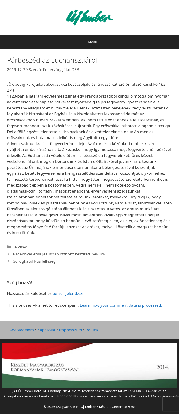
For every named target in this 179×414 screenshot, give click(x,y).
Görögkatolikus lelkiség (34, 261)
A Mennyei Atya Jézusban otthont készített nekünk (58, 254)
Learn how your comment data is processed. (121, 305)
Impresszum (70, 330)
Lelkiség (20, 247)
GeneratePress (124, 406)
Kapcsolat (46, 330)
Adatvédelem (21, 330)
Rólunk (92, 330)
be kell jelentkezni (69, 293)
